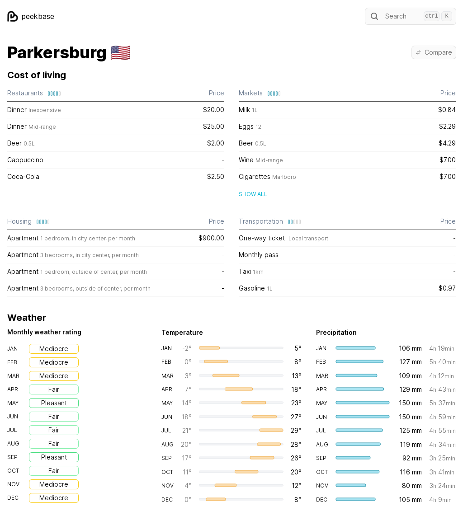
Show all (253, 194)
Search (410, 16)
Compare (434, 52)
